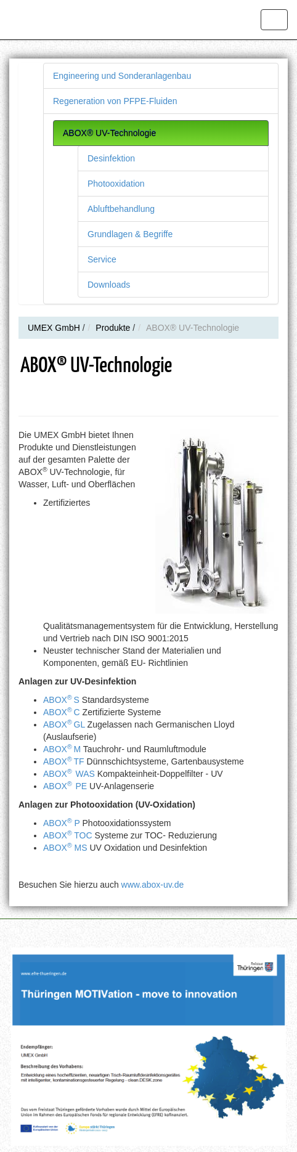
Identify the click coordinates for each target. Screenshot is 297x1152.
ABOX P (61, 823)
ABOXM (62, 749)
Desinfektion (111, 158)
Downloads (108, 285)
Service (101, 259)
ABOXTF (63, 761)
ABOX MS (65, 848)
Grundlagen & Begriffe (130, 234)
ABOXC (61, 712)
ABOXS (61, 700)
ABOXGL (64, 724)
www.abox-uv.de (152, 885)
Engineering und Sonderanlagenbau (122, 76)
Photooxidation (116, 184)
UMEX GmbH (54, 328)
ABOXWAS (69, 774)
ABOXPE (65, 786)
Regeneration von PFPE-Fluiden (115, 101)
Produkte (113, 328)
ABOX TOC (67, 835)
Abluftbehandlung (121, 209)
